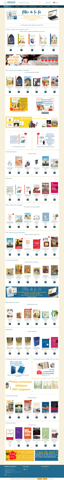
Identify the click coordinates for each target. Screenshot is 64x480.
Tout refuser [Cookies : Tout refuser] (45, 478)
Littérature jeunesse (32, 6)
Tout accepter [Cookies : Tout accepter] (39, 478)
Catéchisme (47, 6)
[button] (57, 83)
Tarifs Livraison (8, 475)
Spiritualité (18, 6)
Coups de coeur (54, 6)
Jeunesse (40, 6)
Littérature (24, 6)
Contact (6, 474)
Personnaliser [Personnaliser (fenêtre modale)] (50, 478)
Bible (12, 6)
